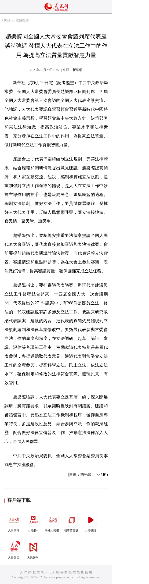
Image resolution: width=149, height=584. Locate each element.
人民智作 (33, 549)
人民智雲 (14, 549)
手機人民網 (52, 522)
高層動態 (22, 21)
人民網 (6, 21)
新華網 (77, 70)
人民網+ (33, 522)
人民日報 (14, 522)
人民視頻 (91, 522)
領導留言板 (71, 522)
